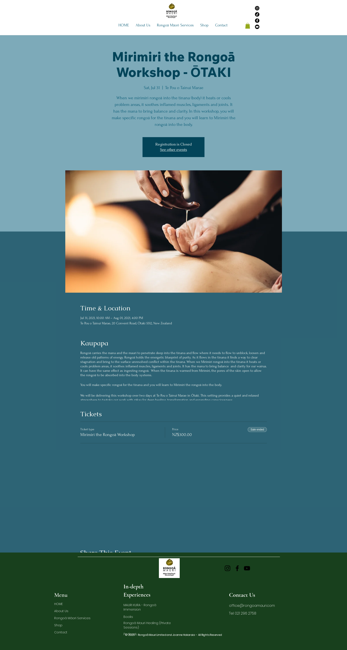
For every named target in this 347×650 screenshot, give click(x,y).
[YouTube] (257, 27)
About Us (61, 611)
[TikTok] (257, 14)
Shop (58, 625)
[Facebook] (257, 20)
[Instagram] (257, 8)
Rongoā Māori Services (65, 618)
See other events (173, 149)
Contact (60, 632)
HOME (58, 604)
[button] (143, 25)
